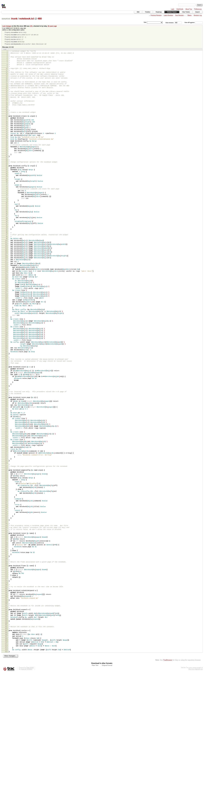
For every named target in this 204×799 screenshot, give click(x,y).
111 (6, 307)
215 (6, 548)
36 (7, 133)
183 (6, 473)
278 (6, 693)
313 (6, 773)
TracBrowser (167, 786)
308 (6, 761)
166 (6, 434)
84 (7, 244)
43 (7, 149)
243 (6, 612)
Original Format (107, 791)
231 (6, 584)
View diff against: (193, 22)
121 (31, 26)
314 (6, 775)
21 (7, 99)
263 (6, 658)
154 (6, 407)
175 (6, 455)
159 (6, 418)
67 (7, 205)
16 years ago (52, 26)
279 (6, 695)
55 (7, 177)
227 (6, 575)
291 (6, 722)
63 (7, 195)
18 (7, 92)
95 (7, 270)
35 (7, 131)
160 (6, 421)
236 (6, 596)
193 (6, 496)
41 (7, 145)
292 (6, 724)
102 (6, 286)
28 (7, 116)
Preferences (198, 9)
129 (6, 349)
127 (6, 344)
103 (6, 288)
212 (6, 541)
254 (6, 637)
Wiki (138, 12)
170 (6, 443)
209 (6, 534)
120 (6, 328)
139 (6, 372)
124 (6, 337)
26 (7, 111)
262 (6, 656)
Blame (189, 15)
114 (6, 314)
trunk (14, 18)
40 (7, 142)
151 (6, 400)
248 (6, 623)
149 (6, 395)
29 (7, 118)
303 (6, 749)
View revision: (169, 22)
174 (6, 453)
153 (6, 404)
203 (6, 520)
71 (7, 214)
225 (6, 570)
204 (6, 522)
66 (7, 202)
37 (7, 135)
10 (7, 74)
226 (6, 573)
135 (6, 362)
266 (6, 665)
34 (7, 128)
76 (7, 226)
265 (6, 663)
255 (6, 640)
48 (7, 161)
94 (7, 268)
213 (6, 543)
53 (7, 173)
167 (6, 436)
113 (6, 311)
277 (6, 690)
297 (6, 736)
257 (6, 644)
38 (7, 138)
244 (6, 615)
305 (6, 754)
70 (7, 212)
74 (7, 221)
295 (6, 731)
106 (6, 295)
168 (6, 439)
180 (6, 466)
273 (6, 681)
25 (7, 109)
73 (7, 219)
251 (6, 630)
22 (7, 102)
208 (6, 531)
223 (6, 566)
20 (7, 97)
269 (6, 672)
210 (6, 536)
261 (6, 654)
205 (6, 524)
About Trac (188, 9)
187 (6, 482)
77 (7, 228)
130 (6, 351)
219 (6, 556)
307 (6, 759)
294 (6, 729)
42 (7, 147)
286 (6, 711)
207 (6, 529)
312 (6, 770)
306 (6, 756)
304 (6, 752)
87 (7, 251)
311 (6, 768)
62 (7, 193)
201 (6, 515)
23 (7, 104)
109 (6, 302)
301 (6, 745)
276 (6, 688)
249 (6, 626)
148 (6, 393)
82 (7, 240)
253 (6, 635)
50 (7, 166)
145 (6, 386)
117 (6, 321)
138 (6, 369)
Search (197, 12)
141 (6, 376)
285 (6, 708)
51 (7, 168)
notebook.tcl (26, 18)
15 (7, 85)
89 (7, 256)
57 (7, 182)
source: (6, 18)
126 (6, 342)
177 (6, 460)
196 (6, 503)
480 (40, 18)
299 (6, 740)
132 (6, 355)
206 (6, 527)
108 (6, 300)
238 (6, 601)
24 (7, 106)
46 (7, 156)
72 (7, 216)
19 (7, 95)
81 (7, 237)
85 (7, 247)
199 (6, 510)
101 (6, 283)
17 (7, 90)
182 (6, 471)
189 (6, 487)
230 (6, 582)
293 (6, 727)
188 (6, 485)
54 (7, 175)
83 (7, 242)
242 (6, 610)
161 (6, 422)
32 (7, 124)
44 (7, 152)
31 (7, 122)
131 (6, 353)
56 (7, 180)
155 (6, 409)
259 (6, 649)
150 (6, 397)
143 (6, 381)
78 (7, 230)
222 (6, 563)
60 (7, 188)
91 (7, 261)
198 (6, 508)
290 (6, 720)
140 (6, 374)
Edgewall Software (26, 795)
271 (6, 676)
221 (6, 561)
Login (172, 9)
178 (6, 461)
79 (7, 233)
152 (6, 402)
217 (6, 552)
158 (6, 416)
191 (6, 492)
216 (6, 550)
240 (6, 605)
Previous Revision (156, 15)
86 (7, 249)
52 (7, 170)
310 (6, 766)
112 (6, 309)
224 (6, 568)
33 (7, 126)
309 (6, 763)
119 (6, 325)
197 (6, 506)
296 (6, 733)
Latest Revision (168, 15)
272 (6, 679)
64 (7, 198)
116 (6, 318)
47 (7, 159)
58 (7, 184)
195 (6, 501)
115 (6, 316)
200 (6, 513)
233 (6, 589)
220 (6, 559)
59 (7, 186)
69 (7, 209)
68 (7, 207)
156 (6, 411)
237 (6, 598)
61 (7, 191)
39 (7, 140)
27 (7, 113)
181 (6, 468)
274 (6, 683)
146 (6, 388)
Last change (6, 26)
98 (7, 276)
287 (6, 713)
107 (6, 297)
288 (6, 715)
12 (7, 78)
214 (6, 545)
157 (6, 414)
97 (7, 274)
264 (6, 661)
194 (6, 499)
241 (6, 608)
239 (6, 603)
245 (6, 617)
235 (6, 594)
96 (7, 272)
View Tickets (186, 12)
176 (6, 457)
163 (6, 427)
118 (6, 323)
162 (6, 425)
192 (6, 494)
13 (7, 81)
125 (6, 339)
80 (7, 235)
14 (7, 83)
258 (6, 647)
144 (6, 383)
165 (6, 432)
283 (6, 704)
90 (7, 258)
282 (6, 701)
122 (6, 332)
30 (7, 120)
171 (6, 446)
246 (6, 619)
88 (7, 254)
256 (6, 642)
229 (6, 580)
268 (6, 669)
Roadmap (159, 12)
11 (7, 76)
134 (6, 360)
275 (6, 686)
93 (7, 265)
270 (6, 674)
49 (7, 163)
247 (6, 622)
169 (6, 441)
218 (6, 554)
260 (6, 651)
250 (6, 628)
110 (6, 304)
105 (6, 293)
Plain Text (95, 791)
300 (6, 743)
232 (6, 587)
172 (6, 448)
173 (6, 450)
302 (6, 747)
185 (6, 478)
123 (6, 335)
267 (6, 667)
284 (6, 706)
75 (7, 223)
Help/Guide (179, 9)
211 (6, 538)
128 (6, 346)
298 (6, 738)
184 (6, 475)
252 (6, 633)
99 (7, 279)
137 (6, 367)
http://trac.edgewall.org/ (195, 795)
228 (6, 577)
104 (6, 290)
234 (6, 591)
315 (6, 777)
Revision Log (198, 15)
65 (7, 200)
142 (6, 379)
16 (7, 88)
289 (6, 718)
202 (6, 517)
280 (6, 697)
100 (6, 281)
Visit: (145, 22)
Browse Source (172, 12)
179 (6, 464)
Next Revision (179, 15)
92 (7, 263)
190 (6, 489)
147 (6, 390)
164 (6, 429)
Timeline (147, 12)
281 (6, 699)
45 (7, 154)
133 (6, 358)
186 (6, 480)
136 (6, 365)
